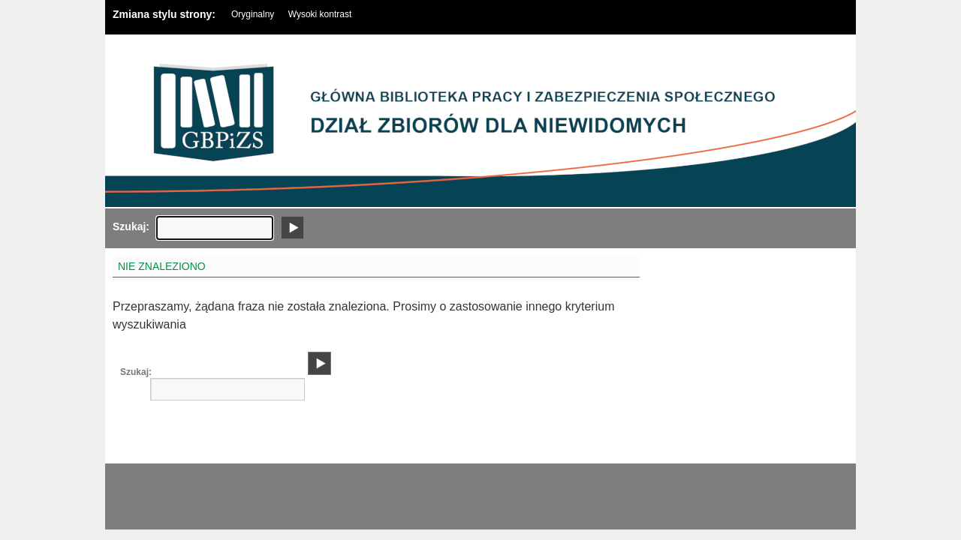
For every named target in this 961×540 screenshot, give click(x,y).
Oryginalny (252, 14)
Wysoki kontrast (320, 14)
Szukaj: (124, 226)
